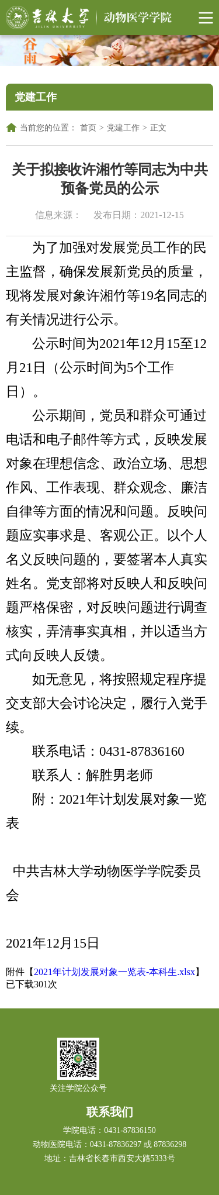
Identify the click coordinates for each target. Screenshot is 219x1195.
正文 (158, 127)
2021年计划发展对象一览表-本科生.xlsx (114, 972)
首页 (88, 127)
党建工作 (123, 127)
